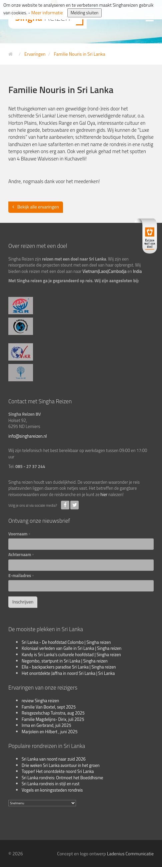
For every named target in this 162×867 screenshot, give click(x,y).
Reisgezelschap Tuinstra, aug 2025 (53, 713)
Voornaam (19, 534)
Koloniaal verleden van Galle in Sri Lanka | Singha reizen (71, 648)
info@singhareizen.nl (27, 436)
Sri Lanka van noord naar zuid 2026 (54, 759)
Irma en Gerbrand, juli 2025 (46, 725)
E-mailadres (21, 575)
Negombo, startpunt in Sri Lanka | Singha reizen (65, 661)
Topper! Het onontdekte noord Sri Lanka (58, 771)
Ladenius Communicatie (130, 853)
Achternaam (21, 554)
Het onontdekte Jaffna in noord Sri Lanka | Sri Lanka (68, 673)
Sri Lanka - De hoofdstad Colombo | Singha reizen (66, 642)
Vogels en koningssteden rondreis (52, 790)
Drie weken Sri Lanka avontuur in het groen (61, 765)
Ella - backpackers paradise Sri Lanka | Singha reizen (69, 667)
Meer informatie (47, 12)
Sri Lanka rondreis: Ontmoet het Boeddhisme (62, 777)
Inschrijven (22, 601)
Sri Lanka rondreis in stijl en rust (51, 783)
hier (103, 494)
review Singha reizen (40, 700)
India (137, 271)
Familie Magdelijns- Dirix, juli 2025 (53, 719)
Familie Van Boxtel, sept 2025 (49, 707)
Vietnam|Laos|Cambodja (105, 271)
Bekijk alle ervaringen (38, 206)
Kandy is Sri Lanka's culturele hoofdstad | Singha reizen (71, 654)
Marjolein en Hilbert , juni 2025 (50, 731)
